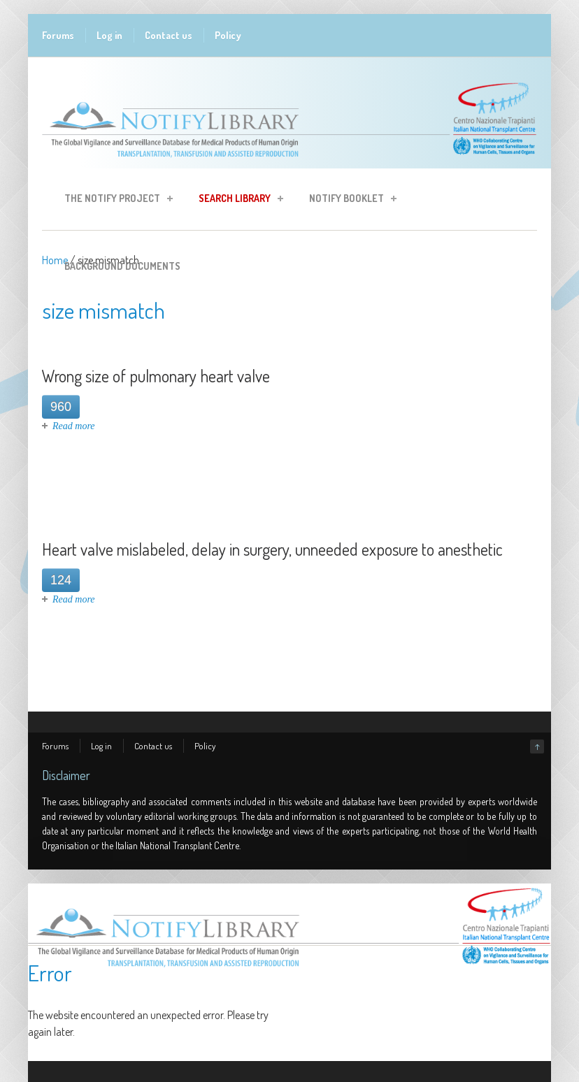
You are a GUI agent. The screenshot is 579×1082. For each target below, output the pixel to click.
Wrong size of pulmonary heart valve (156, 376)
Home (55, 260)
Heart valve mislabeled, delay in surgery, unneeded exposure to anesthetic (272, 549)
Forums (58, 35)
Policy (228, 35)
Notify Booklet (348, 200)
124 (60, 580)
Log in (109, 35)
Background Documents (122, 266)
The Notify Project (114, 200)
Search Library (236, 200)
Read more (73, 426)
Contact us (168, 35)
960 (60, 407)
